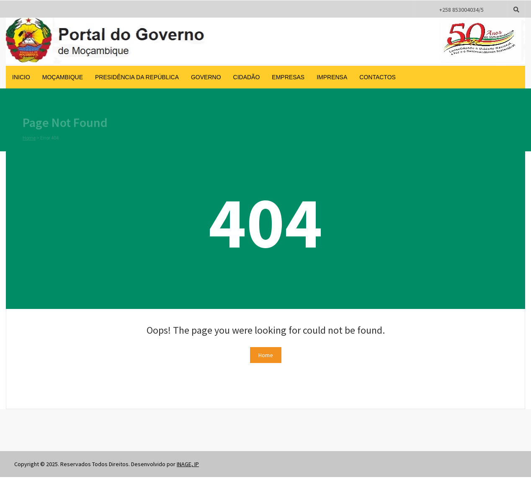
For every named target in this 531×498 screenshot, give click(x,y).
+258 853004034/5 (461, 9)
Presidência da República (137, 77)
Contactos (377, 77)
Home (29, 138)
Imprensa (332, 77)
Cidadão (246, 77)
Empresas (288, 77)
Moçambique (62, 77)
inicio (21, 77)
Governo (206, 77)
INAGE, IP (188, 464)
